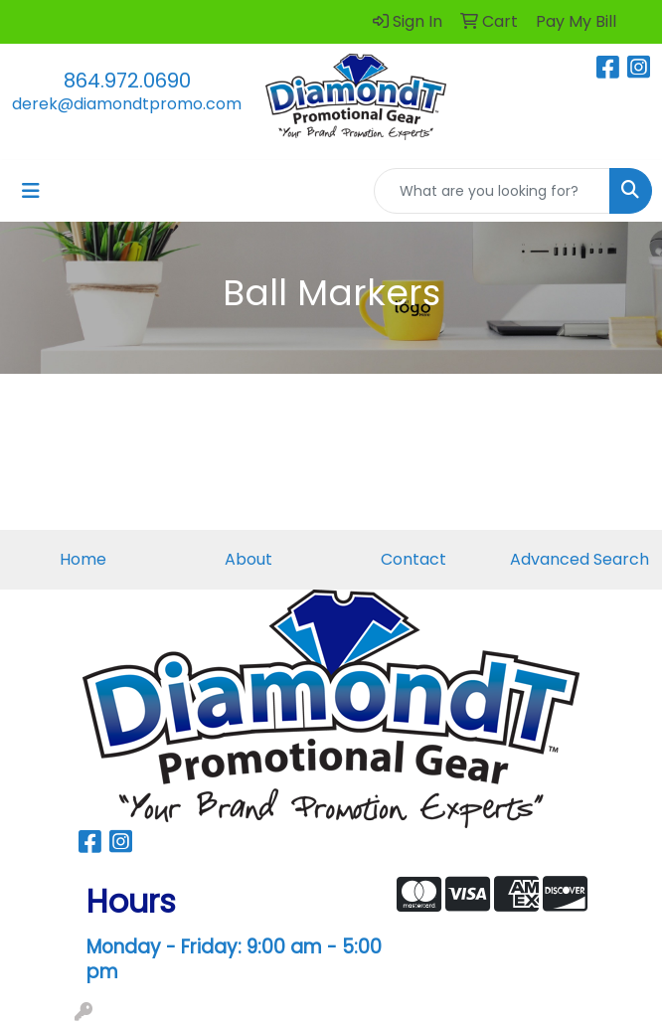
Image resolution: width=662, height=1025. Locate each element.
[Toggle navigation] (31, 191)
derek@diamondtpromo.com (127, 103)
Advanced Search (579, 559)
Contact (413, 559)
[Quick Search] (492, 191)
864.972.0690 (127, 80)
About (248, 559)
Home (83, 559)
